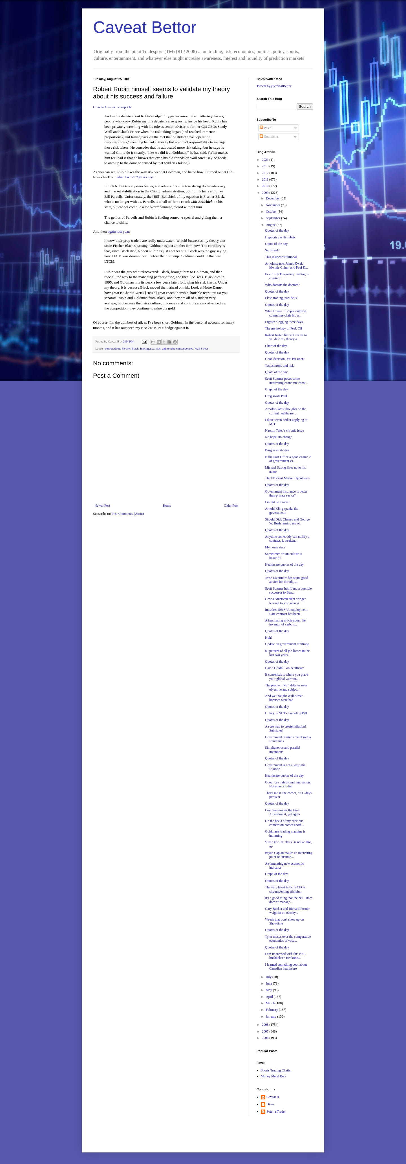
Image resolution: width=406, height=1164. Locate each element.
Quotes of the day (277, 230)
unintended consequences (177, 348)
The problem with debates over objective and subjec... (286, 687)
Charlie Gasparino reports (112, 107)
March (270, 1003)
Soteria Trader (276, 1112)
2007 (266, 1031)
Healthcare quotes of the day (284, 564)
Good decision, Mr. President (284, 359)
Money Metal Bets (273, 1076)
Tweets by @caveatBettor (274, 86)
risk (158, 348)
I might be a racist (277, 502)
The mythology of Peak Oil (283, 328)
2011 (266, 179)
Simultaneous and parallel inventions (282, 750)
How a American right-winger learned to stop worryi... (285, 601)
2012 (266, 173)
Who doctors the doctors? (282, 285)
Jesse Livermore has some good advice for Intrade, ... (286, 580)
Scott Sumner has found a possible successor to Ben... (288, 590)
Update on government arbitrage (287, 644)
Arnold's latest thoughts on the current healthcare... (285, 411)
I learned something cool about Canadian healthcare (286, 966)
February (272, 1010)
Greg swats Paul (276, 396)
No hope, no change (278, 437)
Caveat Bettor (145, 27)
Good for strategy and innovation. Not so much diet (288, 784)
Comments (269, 137)
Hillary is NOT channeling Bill (286, 713)
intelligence (147, 348)
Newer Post (102, 506)
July (269, 977)
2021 (266, 160)
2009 (266, 193)
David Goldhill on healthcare (284, 668)
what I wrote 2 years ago (134, 177)
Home (167, 506)
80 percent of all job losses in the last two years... (287, 653)
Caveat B (272, 1097)
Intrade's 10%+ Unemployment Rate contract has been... (286, 612)
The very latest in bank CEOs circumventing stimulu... (285, 889)
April (270, 997)
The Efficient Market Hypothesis (287, 478)
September (273, 218)
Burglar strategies (277, 450)
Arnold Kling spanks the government (281, 511)
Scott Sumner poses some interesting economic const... (286, 381)
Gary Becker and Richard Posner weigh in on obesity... (287, 911)
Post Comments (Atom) (128, 514)
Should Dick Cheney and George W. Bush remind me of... (287, 521)
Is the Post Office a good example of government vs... (288, 459)
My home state (275, 547)
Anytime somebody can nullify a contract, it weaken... (287, 539)
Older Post (231, 506)
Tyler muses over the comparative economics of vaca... (288, 939)
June (269, 983)
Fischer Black (130, 348)
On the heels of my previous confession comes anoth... (284, 823)
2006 (266, 1038)
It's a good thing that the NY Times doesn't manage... (288, 900)
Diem (270, 1104)
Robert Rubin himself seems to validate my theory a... (286, 337)
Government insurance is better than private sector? (286, 493)
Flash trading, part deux (281, 298)
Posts (265, 128)
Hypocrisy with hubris (280, 237)
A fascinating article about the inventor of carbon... (285, 622)
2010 (266, 186)
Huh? (268, 638)
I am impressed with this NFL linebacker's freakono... (285, 956)
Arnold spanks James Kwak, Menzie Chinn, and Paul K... (286, 265)
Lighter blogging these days (284, 322)
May (269, 990)
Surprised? (272, 250)
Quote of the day (276, 244)
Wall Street (201, 348)
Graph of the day (276, 389)
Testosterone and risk (279, 366)
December (273, 198)
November (273, 205)
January (271, 1016)
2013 (266, 166)
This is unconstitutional (281, 257)
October (272, 212)
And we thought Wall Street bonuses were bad (284, 698)
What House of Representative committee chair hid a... (285, 313)
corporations (112, 348)
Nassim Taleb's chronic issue (284, 430)
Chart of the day (276, 346)
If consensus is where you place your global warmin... (286, 676)
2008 (266, 1025)
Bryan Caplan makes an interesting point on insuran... (288, 855)
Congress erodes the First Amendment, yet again (282, 812)
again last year (118, 231)
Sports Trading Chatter (276, 1070)
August (271, 225)
